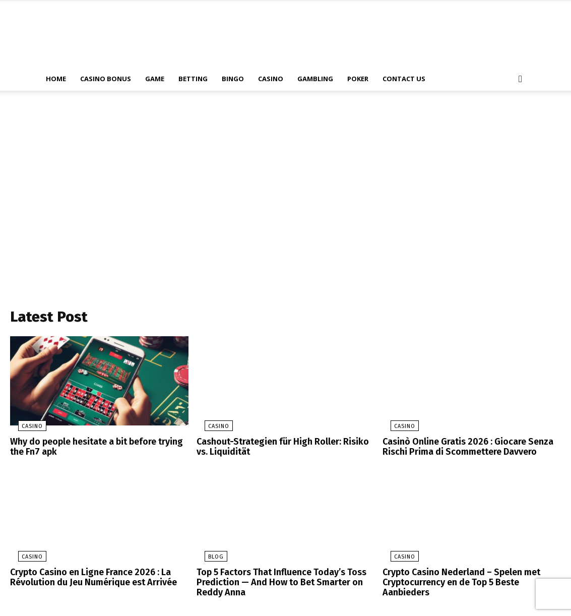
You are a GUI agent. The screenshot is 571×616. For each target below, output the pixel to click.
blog (208, 558)
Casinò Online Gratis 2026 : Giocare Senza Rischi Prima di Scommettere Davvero (462, 449)
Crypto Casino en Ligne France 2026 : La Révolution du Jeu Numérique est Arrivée (88, 577)
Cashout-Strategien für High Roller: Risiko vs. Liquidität (283, 449)
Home (56, 78)
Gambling (315, 78)
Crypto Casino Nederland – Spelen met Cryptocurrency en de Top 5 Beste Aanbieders (470, 577)
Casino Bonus (105, 78)
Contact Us (404, 78)
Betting (193, 78)
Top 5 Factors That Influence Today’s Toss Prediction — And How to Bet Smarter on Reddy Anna (276, 581)
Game (154, 78)
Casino (270, 78)
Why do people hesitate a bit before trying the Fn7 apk (92, 449)
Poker (357, 78)
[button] (521, 79)
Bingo (233, 78)
